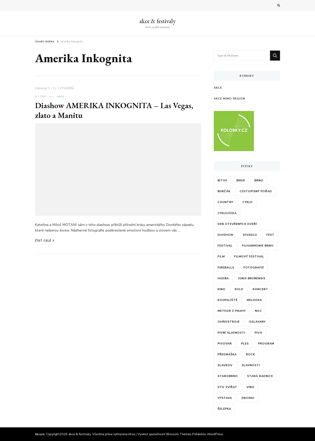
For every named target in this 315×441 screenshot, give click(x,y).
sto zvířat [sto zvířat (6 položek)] (227, 387)
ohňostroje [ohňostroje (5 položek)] (229, 322)
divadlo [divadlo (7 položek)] (250, 235)
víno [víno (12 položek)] (250, 387)
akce (60, 96)
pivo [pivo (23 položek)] (258, 333)
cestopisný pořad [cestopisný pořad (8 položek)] (256, 191)
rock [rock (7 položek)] (250, 354)
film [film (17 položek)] (221, 256)
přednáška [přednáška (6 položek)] (227, 354)
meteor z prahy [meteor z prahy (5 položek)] (232, 311)
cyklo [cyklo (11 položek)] (247, 202)
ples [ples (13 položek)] (245, 343)
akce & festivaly (157, 21)
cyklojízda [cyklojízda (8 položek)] (227, 213)
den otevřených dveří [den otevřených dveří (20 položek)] (237, 224)
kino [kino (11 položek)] (221, 289)
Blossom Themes (178, 434)
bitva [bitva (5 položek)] (222, 180)
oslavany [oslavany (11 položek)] (257, 322)
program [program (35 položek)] (266, 343)
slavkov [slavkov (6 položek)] (225, 365)
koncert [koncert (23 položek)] (260, 289)
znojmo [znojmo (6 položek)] (248, 398)
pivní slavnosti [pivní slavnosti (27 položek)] (231, 333)
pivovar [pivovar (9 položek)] (225, 343)
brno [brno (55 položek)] (258, 180)
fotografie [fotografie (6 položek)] (253, 267)
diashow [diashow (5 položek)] (226, 235)
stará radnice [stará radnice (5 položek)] (260, 376)
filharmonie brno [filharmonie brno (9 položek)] (258, 246)
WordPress (215, 434)
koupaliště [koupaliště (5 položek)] (227, 300)
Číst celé (44, 241)
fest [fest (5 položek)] (270, 235)
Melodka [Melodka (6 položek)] (254, 300)
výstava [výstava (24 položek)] (225, 398)
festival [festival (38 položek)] (225, 246)
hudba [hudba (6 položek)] (223, 278)
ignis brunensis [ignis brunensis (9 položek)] (251, 278)
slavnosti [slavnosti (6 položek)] (251, 365)
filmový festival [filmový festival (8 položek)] (249, 256)
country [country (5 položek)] (225, 202)
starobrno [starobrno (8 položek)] (228, 376)
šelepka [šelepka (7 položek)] (224, 409)
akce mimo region (229, 99)
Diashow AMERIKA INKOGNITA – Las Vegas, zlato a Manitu (114, 110)
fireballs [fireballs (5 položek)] (226, 267)
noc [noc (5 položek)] (258, 311)
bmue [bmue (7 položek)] (240, 180)
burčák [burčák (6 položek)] (224, 191)
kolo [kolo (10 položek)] (239, 289)
